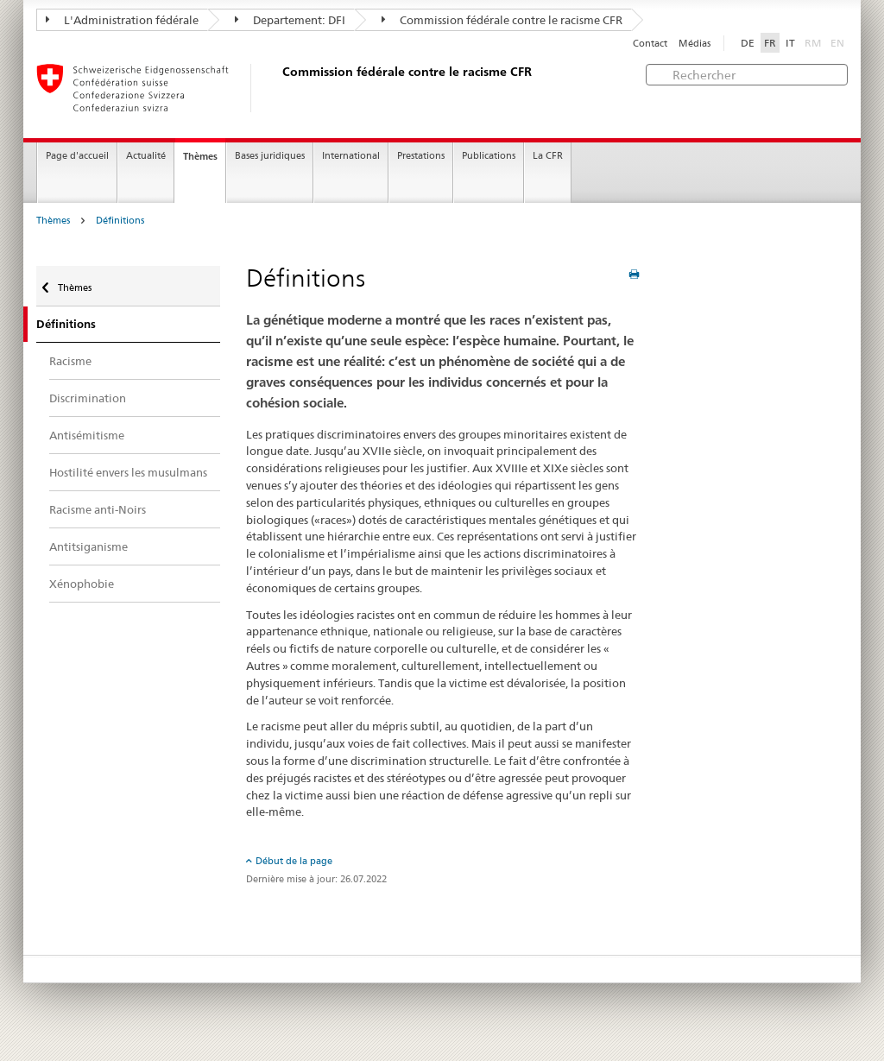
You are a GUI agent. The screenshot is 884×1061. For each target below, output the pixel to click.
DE (748, 42)
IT (790, 42)
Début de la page (294, 861)
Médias (694, 43)
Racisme (70, 361)
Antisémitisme (86, 435)
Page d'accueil (77, 155)
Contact (650, 43)
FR (770, 42)
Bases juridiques (270, 155)
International (351, 155)
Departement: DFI (290, 20)
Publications (488, 155)
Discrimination (87, 398)
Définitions (120, 220)
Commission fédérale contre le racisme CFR (502, 20)
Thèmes (200, 156)
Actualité (146, 155)
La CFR (548, 155)
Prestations (421, 155)
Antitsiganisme (88, 546)
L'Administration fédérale (122, 20)
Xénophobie (81, 583)
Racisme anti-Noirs (97, 509)
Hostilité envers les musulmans (128, 472)
